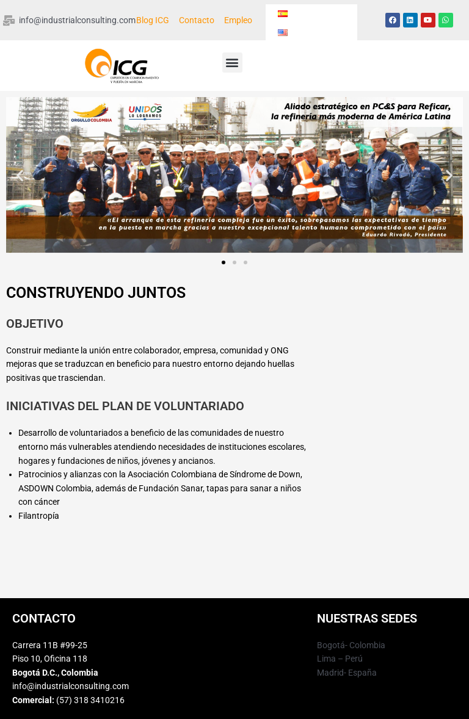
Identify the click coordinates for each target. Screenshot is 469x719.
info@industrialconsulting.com (70, 686)
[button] (232, 62)
